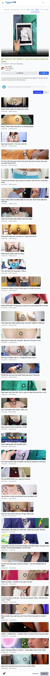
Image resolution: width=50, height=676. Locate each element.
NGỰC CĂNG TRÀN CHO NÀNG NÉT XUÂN (14, 109)
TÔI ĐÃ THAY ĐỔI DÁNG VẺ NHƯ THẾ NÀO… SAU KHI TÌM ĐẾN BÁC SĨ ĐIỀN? (23, 565)
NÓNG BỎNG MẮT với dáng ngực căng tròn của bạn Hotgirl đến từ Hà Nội (24, 305)
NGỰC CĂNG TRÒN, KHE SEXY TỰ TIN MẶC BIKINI (17, 126)
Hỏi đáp (44, 10)
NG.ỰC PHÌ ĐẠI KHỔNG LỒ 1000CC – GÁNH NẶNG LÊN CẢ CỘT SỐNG (23, 650)
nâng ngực (22, 80)
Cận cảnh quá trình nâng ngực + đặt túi (13, 271)
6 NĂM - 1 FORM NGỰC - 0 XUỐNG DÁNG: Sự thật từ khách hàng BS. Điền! (25, 634)
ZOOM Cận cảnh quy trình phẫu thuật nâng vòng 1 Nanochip (20, 375)
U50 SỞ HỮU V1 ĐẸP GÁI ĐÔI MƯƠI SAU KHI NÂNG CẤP (19, 496)
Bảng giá (13, 9)
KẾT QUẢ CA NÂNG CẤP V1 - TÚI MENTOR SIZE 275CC (18, 357)
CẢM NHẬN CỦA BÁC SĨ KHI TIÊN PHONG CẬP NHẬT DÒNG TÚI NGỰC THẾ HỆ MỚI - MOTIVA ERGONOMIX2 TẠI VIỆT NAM (25, 547)
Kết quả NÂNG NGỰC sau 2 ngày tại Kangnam (15, 479)
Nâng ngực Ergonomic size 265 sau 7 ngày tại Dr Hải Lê (18, 236)
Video (35, 10)
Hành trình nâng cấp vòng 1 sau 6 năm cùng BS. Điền (18, 666)
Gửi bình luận (38, 92)
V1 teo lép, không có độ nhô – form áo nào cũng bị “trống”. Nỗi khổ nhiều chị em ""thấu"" (24, 599)
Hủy (46, 92)
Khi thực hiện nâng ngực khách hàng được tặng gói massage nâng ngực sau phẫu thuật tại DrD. (24, 162)
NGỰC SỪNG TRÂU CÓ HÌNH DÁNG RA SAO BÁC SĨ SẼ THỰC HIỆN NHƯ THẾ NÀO (24, 200)
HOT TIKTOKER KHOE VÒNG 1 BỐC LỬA (14, 409)
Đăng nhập (35, 673)
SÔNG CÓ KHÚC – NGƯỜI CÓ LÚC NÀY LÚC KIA (16, 582)
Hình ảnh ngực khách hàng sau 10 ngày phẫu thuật (17, 514)
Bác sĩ (18, 9)
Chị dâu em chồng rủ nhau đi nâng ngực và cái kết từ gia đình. (21, 288)
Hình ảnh (25, 10)
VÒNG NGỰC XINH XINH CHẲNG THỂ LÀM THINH (16, 219)
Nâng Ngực (7, 9)
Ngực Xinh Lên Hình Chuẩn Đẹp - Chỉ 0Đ (14, 427)
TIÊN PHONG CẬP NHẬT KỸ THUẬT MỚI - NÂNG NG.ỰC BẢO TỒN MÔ (23, 530)
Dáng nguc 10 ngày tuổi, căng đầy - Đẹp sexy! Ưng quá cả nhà (21, 340)
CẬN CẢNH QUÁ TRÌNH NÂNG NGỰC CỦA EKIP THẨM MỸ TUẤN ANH (23, 323)
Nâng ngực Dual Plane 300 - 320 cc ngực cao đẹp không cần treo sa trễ (23, 392)
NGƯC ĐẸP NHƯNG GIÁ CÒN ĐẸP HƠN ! (14, 444)
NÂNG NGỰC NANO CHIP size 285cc (12, 253)
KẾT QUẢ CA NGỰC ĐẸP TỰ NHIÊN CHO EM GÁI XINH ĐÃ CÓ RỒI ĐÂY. (23, 461)
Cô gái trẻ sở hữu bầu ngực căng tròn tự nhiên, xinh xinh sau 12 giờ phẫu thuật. (24, 181)
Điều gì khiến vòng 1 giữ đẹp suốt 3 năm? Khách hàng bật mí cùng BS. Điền (23, 617)
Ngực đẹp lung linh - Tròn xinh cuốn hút (13, 144)
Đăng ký (44, 673)
